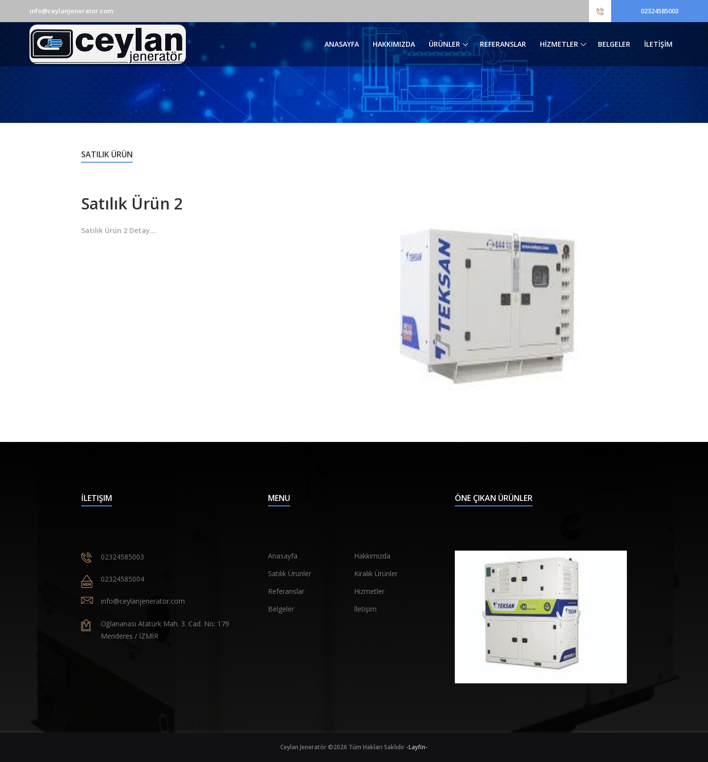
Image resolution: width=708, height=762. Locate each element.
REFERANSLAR (503, 44)
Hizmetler (369, 591)
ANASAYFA (341, 44)
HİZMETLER (559, 44)
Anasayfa (282, 555)
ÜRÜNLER (444, 44)
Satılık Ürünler (289, 573)
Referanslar (286, 591)
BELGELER (614, 44)
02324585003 (659, 10)
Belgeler (281, 609)
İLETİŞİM (658, 44)
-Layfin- (417, 747)
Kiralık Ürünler (376, 573)
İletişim (365, 609)
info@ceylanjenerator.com (71, 10)
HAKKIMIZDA (394, 44)
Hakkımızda (372, 555)
